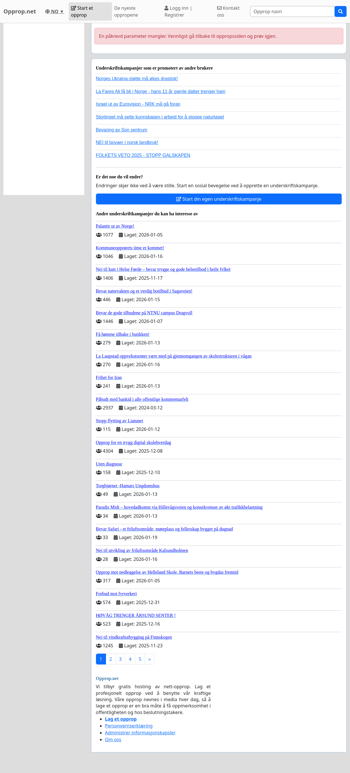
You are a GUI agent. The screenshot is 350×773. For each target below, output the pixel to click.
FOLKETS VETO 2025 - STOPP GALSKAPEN (143, 155)
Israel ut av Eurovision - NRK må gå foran (138, 104)
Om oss (113, 739)
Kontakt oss (228, 11)
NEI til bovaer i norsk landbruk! (127, 142)
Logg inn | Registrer (178, 11)
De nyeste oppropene (126, 11)
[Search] (292, 11)
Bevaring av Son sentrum (122, 129)
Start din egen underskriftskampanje (218, 199)
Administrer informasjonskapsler (140, 732)
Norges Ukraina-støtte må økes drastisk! (137, 78)
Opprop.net (19, 11)
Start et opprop (82, 11)
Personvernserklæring (129, 726)
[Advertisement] (43, 109)
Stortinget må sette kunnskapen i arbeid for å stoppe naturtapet (160, 117)
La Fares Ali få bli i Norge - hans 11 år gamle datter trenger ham (161, 91)
